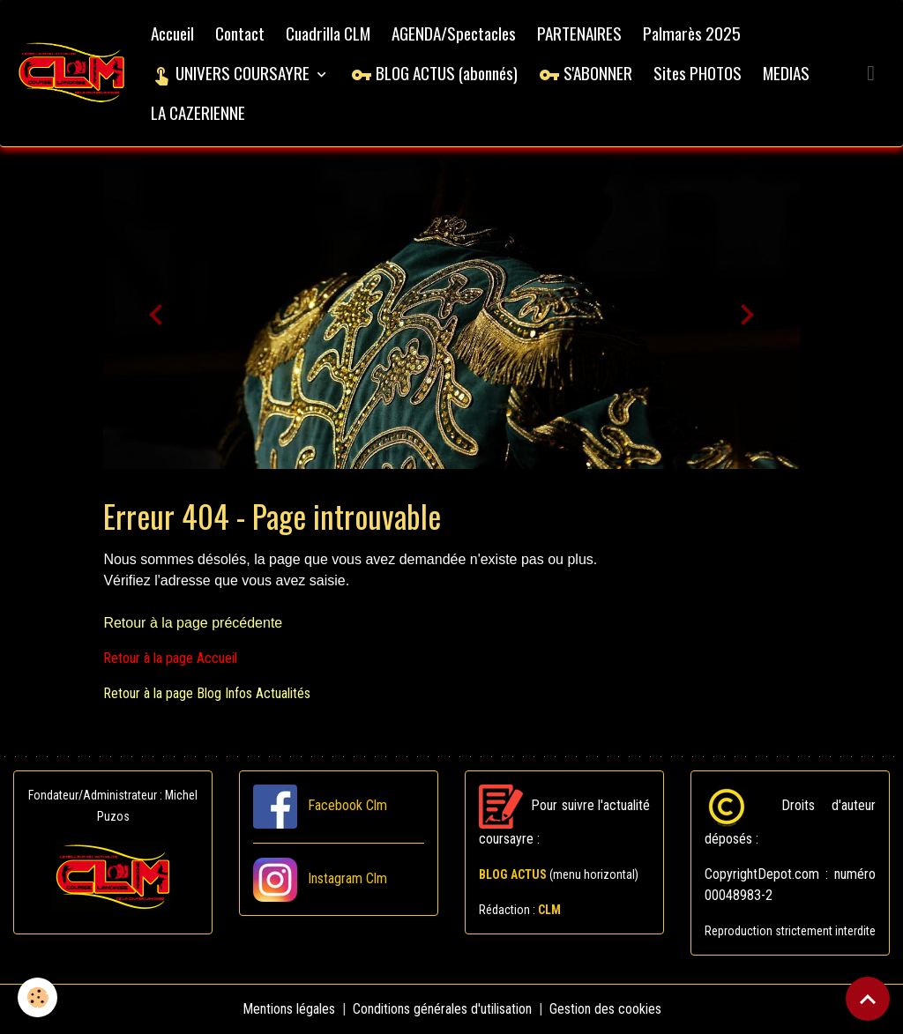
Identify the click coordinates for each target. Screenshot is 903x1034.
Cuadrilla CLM (328, 33)
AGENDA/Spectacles (454, 33)
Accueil (172, 33)
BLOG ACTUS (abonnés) (434, 73)
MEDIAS (786, 73)
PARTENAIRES (579, 33)
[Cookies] (37, 997)
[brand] (72, 73)
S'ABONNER (585, 73)
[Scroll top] (868, 999)
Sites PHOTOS (697, 73)
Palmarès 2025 (692, 33)
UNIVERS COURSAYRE (232, 73)
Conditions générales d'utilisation (442, 1009)
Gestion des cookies (605, 1009)
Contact (240, 33)
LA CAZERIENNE (198, 112)
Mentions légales (289, 1009)
